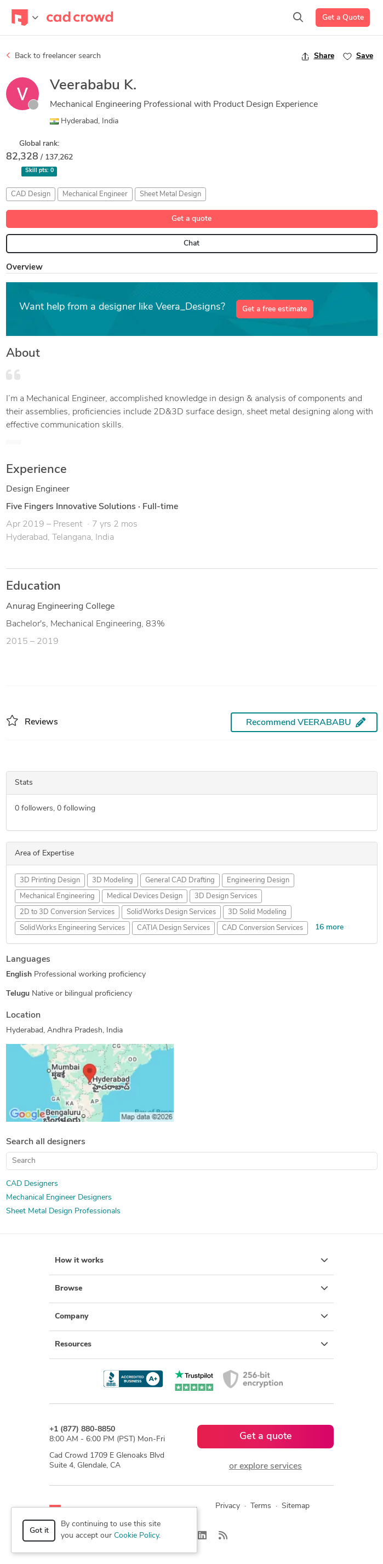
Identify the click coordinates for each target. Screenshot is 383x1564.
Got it (39, 1531)
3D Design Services (226, 896)
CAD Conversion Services (262, 928)
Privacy (227, 1506)
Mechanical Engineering (57, 896)
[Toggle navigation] (25, 17)
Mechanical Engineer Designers (59, 1198)
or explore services (265, 1466)
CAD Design (30, 194)
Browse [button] (191, 1288)
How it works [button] (191, 1260)
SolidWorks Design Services (171, 912)
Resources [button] (191, 1344)
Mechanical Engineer (95, 194)
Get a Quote (343, 18)
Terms (260, 1506)
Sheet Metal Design (170, 194)
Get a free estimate (274, 309)
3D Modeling (112, 880)
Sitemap (296, 1506)
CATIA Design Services (173, 928)
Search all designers (45, 1142)
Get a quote (191, 219)
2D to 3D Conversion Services (67, 912)
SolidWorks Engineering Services (72, 928)
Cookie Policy (136, 1536)
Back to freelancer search (53, 56)
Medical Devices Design (144, 896)
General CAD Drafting (180, 880)
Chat (191, 243)
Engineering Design (258, 880)
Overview (24, 268)
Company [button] (191, 1316)
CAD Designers (32, 1184)
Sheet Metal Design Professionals (63, 1211)
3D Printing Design (50, 880)
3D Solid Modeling (257, 912)
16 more (329, 927)
